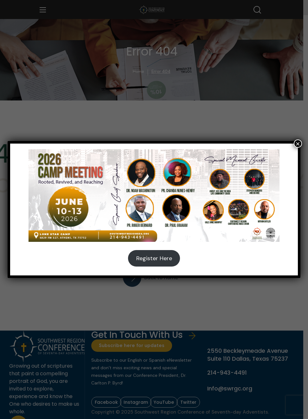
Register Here (154, 258)
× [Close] (298, 143)
